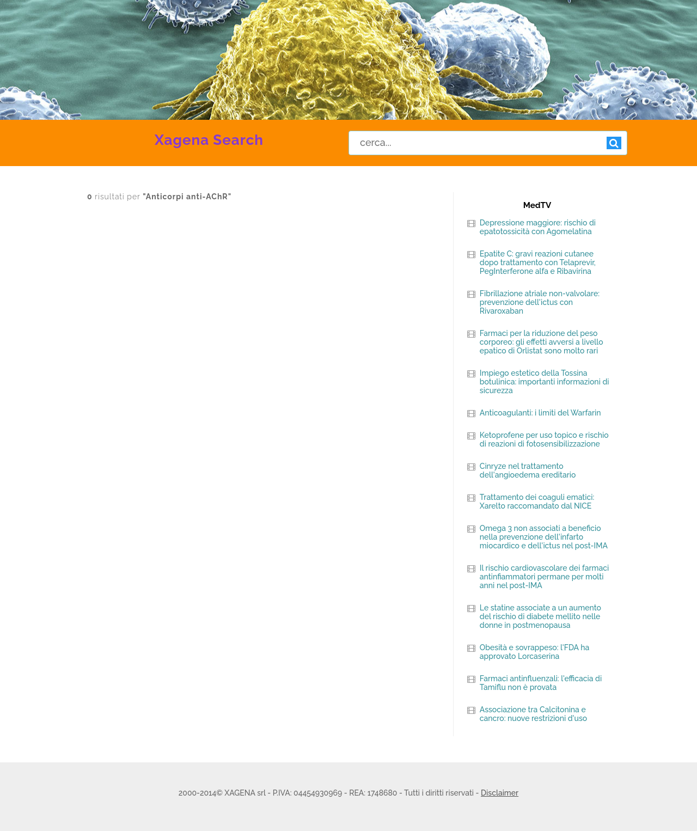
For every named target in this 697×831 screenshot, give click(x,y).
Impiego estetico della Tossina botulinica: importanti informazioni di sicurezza (544, 382)
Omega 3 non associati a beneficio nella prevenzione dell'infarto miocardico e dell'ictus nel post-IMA (544, 537)
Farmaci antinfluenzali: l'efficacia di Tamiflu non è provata (541, 683)
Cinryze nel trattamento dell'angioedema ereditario (528, 470)
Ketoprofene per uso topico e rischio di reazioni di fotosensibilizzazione (544, 439)
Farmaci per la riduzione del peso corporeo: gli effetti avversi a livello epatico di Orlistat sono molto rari (541, 342)
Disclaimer (499, 793)
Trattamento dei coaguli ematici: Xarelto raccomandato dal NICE (537, 501)
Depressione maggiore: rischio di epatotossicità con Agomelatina (538, 227)
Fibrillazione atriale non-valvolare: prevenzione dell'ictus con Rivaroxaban (540, 302)
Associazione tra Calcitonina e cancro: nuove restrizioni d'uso (533, 714)
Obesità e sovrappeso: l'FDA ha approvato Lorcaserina (534, 652)
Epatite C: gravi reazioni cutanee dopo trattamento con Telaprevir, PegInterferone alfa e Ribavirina (538, 262)
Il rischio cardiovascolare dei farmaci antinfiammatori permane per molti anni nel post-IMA (544, 577)
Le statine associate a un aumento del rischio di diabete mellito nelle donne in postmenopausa (540, 616)
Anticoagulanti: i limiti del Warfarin (540, 412)
